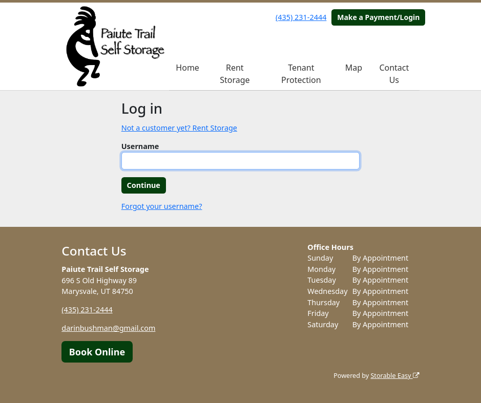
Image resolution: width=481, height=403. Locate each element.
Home (187, 67)
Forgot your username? (161, 206)
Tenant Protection (301, 74)
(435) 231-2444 (301, 17)
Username (140, 146)
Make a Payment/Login (378, 17)
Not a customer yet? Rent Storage (179, 128)
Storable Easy (394, 375)
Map (353, 67)
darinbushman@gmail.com (108, 328)
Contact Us (394, 74)
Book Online (97, 352)
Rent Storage (234, 74)
